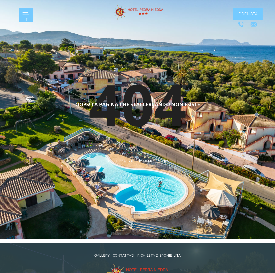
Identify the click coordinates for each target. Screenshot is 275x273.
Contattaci (123, 255)
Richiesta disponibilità (159, 255)
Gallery (101, 255)
